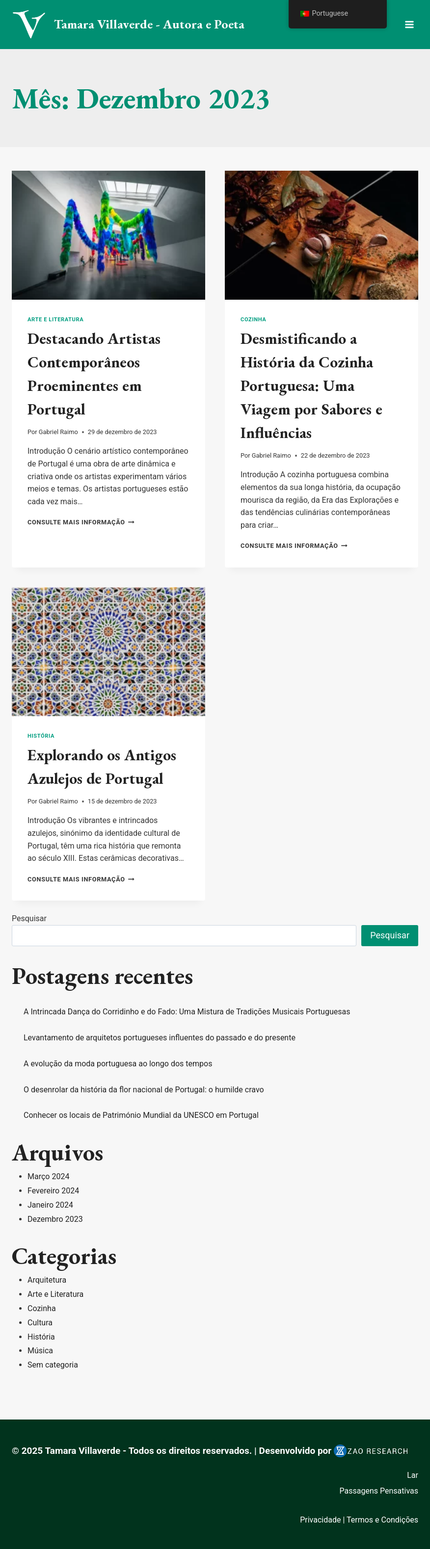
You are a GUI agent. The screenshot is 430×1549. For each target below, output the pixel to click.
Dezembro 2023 (55, 1219)
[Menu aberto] (409, 24)
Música (40, 1350)
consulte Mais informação (80, 522)
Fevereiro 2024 (53, 1190)
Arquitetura (46, 1280)
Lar (412, 1475)
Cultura (40, 1322)
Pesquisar (29, 918)
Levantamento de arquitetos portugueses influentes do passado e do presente (160, 1037)
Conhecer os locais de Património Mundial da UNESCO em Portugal (141, 1115)
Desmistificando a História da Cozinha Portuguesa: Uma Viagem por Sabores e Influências (311, 385)
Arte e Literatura (55, 319)
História (40, 736)
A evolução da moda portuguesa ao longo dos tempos (118, 1063)
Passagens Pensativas (379, 1491)
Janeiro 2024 (50, 1205)
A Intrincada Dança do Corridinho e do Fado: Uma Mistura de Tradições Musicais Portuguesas (187, 1011)
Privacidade (320, 1519)
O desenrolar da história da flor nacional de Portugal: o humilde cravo (144, 1089)
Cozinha (253, 319)
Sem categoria (52, 1364)
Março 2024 (48, 1176)
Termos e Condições (382, 1519)
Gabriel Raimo (58, 432)
